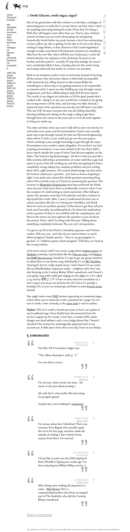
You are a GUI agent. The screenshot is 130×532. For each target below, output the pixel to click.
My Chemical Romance (11, 58)
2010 (9, 103)
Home (10, 15)
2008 (9, 93)
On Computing (11, 65)
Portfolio (11, 20)
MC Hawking (93, 261)
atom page (72, 303)
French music (94, 286)
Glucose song (79, 254)
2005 (9, 78)
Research (11, 17)
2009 (9, 98)
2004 (9, 73)
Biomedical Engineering (53, 185)
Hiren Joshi (82, 421)
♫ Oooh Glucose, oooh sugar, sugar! (52, 15)
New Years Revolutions (11, 41)
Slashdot (31, 254)
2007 (9, 88)
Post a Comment (39, 515)
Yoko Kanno (53, 489)
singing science (90, 251)
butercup (83, 379)
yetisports (77, 404)
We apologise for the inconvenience (11, 29)
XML (55, 296)
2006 (9, 83)
